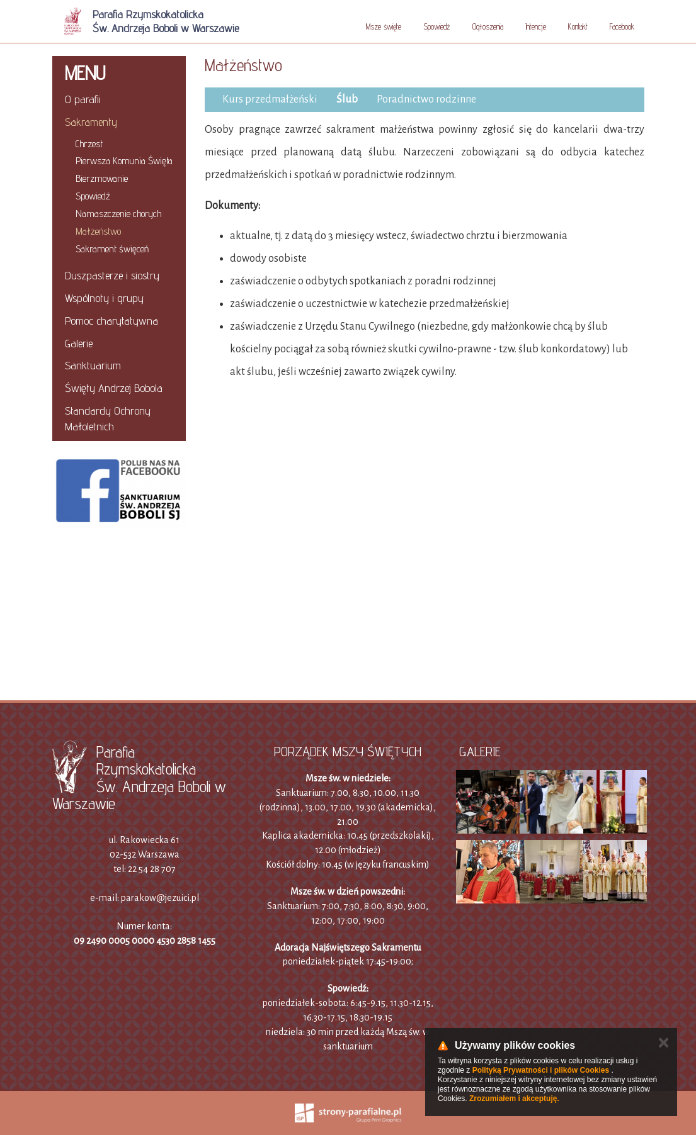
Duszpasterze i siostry (112, 275)
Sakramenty (91, 121)
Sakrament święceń (112, 249)
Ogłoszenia (487, 26)
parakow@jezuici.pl (160, 898)
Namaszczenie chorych (118, 214)
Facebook (622, 26)
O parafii (83, 99)
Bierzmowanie (102, 178)
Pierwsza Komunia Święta (124, 161)
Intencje (535, 26)
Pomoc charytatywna (111, 320)
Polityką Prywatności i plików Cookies (540, 1070)
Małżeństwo (98, 231)
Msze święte (383, 26)
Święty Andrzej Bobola (114, 387)
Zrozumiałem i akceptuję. (514, 1098)
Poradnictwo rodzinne (426, 99)
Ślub (347, 99)
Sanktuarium (93, 365)
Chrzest (89, 144)
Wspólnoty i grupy (104, 298)
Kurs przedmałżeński (269, 99)
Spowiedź (436, 26)
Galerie (79, 343)
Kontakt (578, 26)
